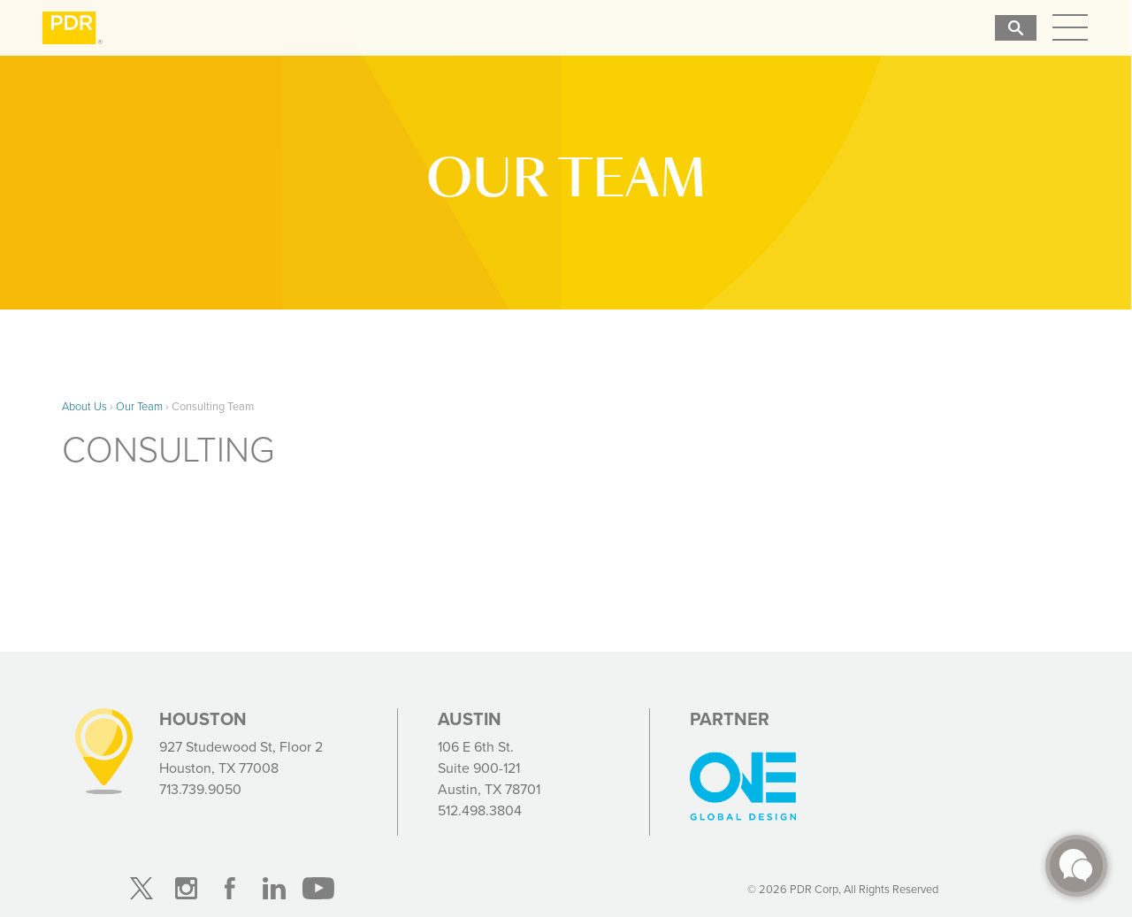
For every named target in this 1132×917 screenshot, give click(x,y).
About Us (84, 406)
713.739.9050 (200, 789)
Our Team (139, 406)
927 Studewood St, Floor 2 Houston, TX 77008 (241, 757)
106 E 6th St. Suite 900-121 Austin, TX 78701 (489, 768)
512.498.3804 (480, 810)
